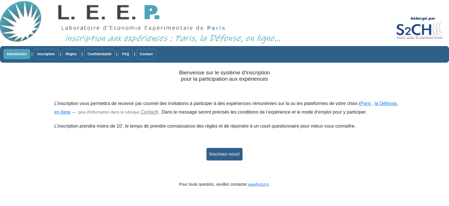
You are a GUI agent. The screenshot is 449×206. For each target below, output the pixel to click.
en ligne (62, 112)
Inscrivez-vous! (224, 154)
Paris (366, 103)
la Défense (386, 103)
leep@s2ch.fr (258, 185)
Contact (148, 112)
